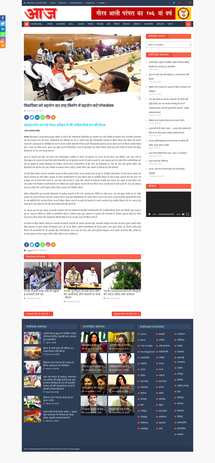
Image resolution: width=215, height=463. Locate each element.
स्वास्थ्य (81, 24)
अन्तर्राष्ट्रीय (60, 24)
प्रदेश (71, 24)
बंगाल (161, 387)
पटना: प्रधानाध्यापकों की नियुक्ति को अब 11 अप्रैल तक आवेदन (122, 292)
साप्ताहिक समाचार (94, 326)
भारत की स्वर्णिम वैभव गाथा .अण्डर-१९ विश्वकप (168, 153)
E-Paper (101, 3)
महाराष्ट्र (162, 422)
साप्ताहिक (181, 428)
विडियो (116, 24)
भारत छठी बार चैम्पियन (158, 161)
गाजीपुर (143, 411)
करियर (91, 24)
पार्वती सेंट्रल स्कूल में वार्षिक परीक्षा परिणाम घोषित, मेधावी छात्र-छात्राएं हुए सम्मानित (169, 64)
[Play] (149, 214)
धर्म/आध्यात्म (164, 345)
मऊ (178, 391)
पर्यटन (170, 24)
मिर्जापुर (180, 397)
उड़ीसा (142, 375)
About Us (62, 3)
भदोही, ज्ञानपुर (183, 385)
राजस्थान (181, 334)
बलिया (180, 379)
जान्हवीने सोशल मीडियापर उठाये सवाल (129, 388)
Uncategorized (147, 351)
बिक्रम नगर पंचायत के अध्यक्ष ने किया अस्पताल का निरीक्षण (170, 89)
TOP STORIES (146, 345)
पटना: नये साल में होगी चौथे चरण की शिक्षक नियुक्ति (167, 171)
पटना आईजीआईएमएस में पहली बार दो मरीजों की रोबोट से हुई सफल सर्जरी (168, 143)
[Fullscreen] (187, 214)
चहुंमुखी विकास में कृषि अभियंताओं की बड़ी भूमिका (127, 314)
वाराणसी (180, 357)
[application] (168, 204)
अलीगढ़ (143, 363)
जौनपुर (180, 374)
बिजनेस (100, 24)
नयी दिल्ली (163, 351)
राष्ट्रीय (50, 24)
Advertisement (76, 3)
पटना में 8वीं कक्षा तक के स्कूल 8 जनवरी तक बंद (41, 292)
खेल (108, 24)
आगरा (142, 369)
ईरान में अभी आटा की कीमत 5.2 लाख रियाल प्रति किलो (169, 76)
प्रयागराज (162, 381)
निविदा (162, 357)
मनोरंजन (160, 24)
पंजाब (161, 363)
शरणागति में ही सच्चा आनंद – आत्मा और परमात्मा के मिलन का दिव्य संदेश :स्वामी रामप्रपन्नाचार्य (170, 130)
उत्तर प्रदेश (144, 381)
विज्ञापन (126, 24)
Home (53, 3)
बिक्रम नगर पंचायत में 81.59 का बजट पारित (166, 120)
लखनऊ (180, 351)
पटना (161, 369)
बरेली (161, 393)
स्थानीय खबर (36, 24)
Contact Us (90, 3)
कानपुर (143, 399)
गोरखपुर (143, 416)
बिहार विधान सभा (40, 250)
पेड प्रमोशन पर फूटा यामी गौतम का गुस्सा (103, 345)
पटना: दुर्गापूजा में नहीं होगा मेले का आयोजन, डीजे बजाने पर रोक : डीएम (82, 294)
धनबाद (162, 340)
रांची (160, 428)
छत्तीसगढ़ (144, 422)
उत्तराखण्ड (144, 387)
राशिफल (136, 24)
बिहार (161, 405)
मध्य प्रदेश (163, 411)
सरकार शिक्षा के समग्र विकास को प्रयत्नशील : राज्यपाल (40, 314)
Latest (143, 334)
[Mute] (183, 214)
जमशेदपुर (144, 428)
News (142, 340)
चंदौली (180, 368)
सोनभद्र (180, 403)
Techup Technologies (70, 449)
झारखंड (162, 334)
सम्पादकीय (148, 24)
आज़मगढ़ (181, 362)
